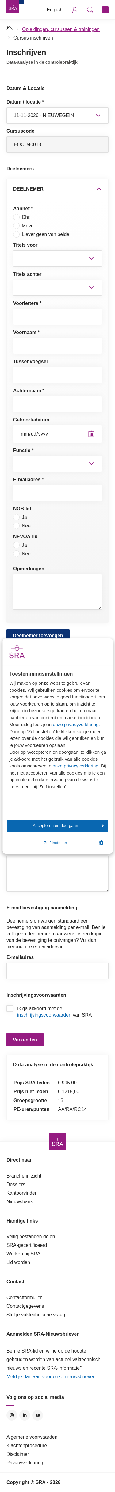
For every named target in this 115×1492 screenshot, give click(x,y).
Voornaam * (26, 332)
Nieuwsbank (19, 1201)
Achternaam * (28, 390)
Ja (20, 517)
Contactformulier (24, 1297)
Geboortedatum (31, 419)
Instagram (11, 1415)
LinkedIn (24, 1415)
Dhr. (22, 217)
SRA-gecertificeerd (26, 1245)
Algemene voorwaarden (31, 1437)
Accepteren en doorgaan (68, 825)
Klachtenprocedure (26, 1445)
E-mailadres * (28, 479)
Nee (22, 526)
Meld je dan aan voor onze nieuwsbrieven (51, 1376)
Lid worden (18, 1262)
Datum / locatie (25, 102)
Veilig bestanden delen (30, 1236)
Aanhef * (23, 208)
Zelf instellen (74, 842)
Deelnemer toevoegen (38, 635)
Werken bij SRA (23, 1253)
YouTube (37, 1415)
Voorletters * (27, 303)
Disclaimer (17, 1454)
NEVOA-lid (25, 536)
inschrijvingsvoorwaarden (44, 1015)
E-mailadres (20, 957)
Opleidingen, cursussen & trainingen (61, 29)
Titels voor (25, 245)
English (55, 9)
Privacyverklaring (24, 1462)
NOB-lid (22, 508)
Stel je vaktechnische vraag (35, 1314)
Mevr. (23, 226)
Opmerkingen (28, 568)
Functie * (23, 450)
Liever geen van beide (41, 234)
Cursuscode (20, 131)
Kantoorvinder (21, 1193)
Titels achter (27, 274)
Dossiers (15, 1184)
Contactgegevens (25, 1306)
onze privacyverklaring (75, 724)
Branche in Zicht (23, 1175)
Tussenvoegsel (30, 361)
